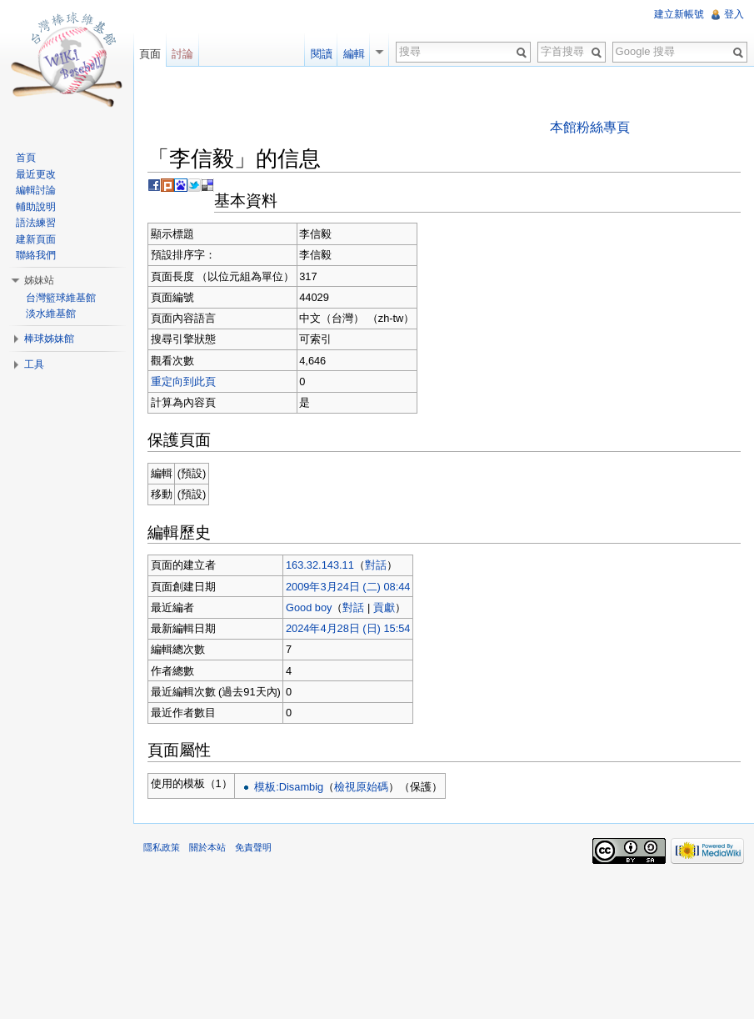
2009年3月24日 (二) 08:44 (348, 586)
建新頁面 (36, 239)
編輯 (354, 54)
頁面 (150, 54)
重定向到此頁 (183, 381)
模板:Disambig (288, 787)
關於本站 (207, 847)
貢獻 (384, 607)
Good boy (309, 607)
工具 (34, 364)
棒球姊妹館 (49, 338)
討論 (182, 54)
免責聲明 (253, 847)
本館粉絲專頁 (590, 127)
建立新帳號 (679, 14)
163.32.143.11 (320, 565)
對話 (376, 565)
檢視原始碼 (361, 787)
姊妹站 (39, 280)
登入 (734, 14)
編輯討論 (36, 190)
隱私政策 (161, 847)
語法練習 (36, 222)
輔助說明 (36, 207)
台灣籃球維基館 (61, 298)
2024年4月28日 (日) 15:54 (348, 628)
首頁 (26, 157)
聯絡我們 (36, 255)
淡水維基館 (51, 313)
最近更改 (36, 174)
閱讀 (321, 54)
